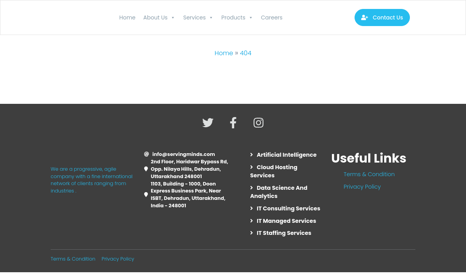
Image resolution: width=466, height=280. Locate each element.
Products (237, 17)
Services (198, 17)
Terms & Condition (369, 174)
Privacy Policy (362, 187)
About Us (159, 17)
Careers (271, 17)
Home (127, 17)
